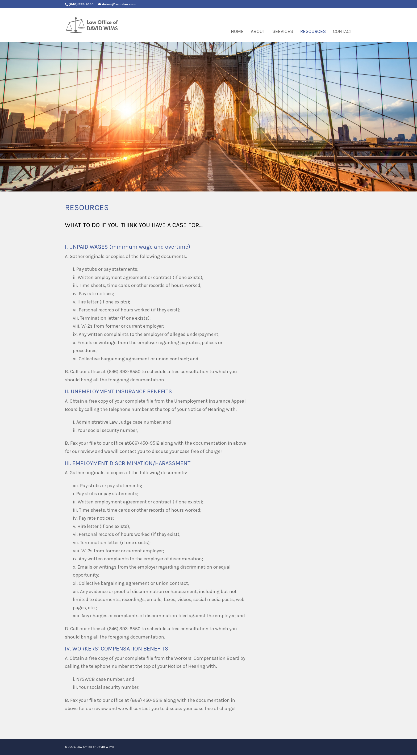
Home (237, 32)
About (258, 32)
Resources (313, 32)
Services (282, 32)
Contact (342, 32)
